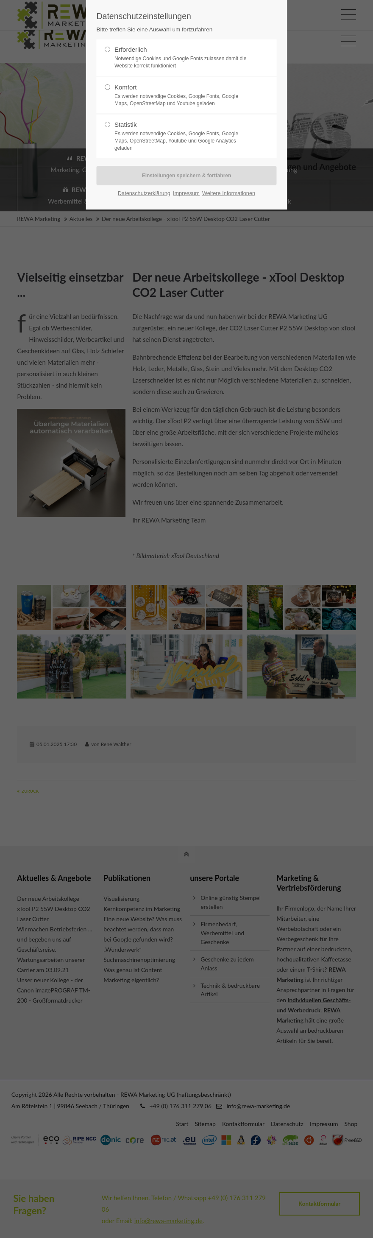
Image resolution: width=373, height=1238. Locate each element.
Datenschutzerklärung (144, 193)
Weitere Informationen (228, 193)
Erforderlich (183, 58)
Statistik (183, 136)
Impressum (186, 193)
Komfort (183, 95)
